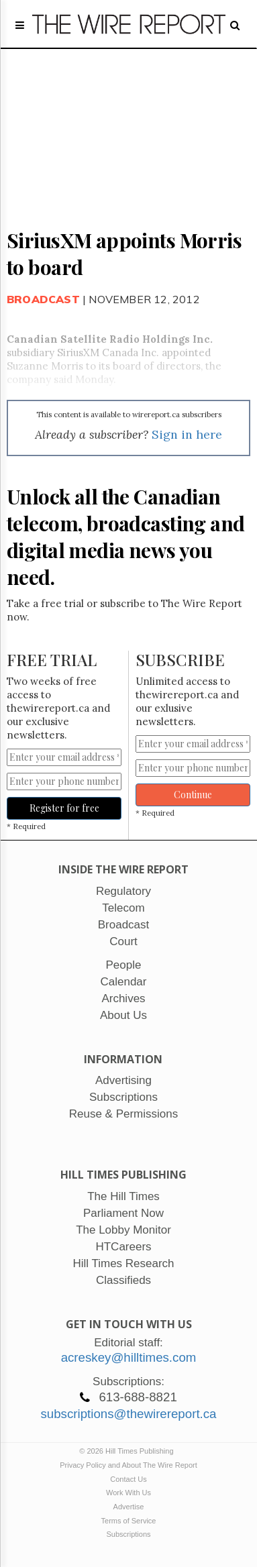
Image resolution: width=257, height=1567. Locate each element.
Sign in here (187, 434)
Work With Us (128, 1493)
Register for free (64, 808)
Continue (193, 794)
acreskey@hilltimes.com (129, 1357)
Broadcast (43, 299)
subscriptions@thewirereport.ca (128, 1414)
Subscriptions (128, 1534)
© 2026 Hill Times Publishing (128, 1451)
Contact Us (128, 1479)
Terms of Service (128, 1521)
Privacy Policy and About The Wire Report (128, 1465)
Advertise (128, 1507)
